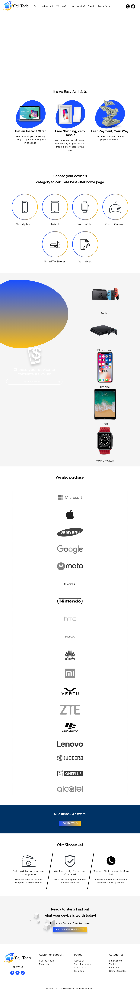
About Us (79, 963)
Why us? (61, 6)
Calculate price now (70, 931)
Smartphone (116, 963)
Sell (36, 6)
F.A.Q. (91, 6)
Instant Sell (47, 6)
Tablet (112, 966)
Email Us (44, 966)
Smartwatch (115, 969)
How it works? (77, 6)
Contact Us (70, 825)
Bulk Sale (79, 973)
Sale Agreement (83, 966)
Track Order (105, 6)
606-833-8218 (47, 963)
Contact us (80, 969)
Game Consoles (118, 973)
